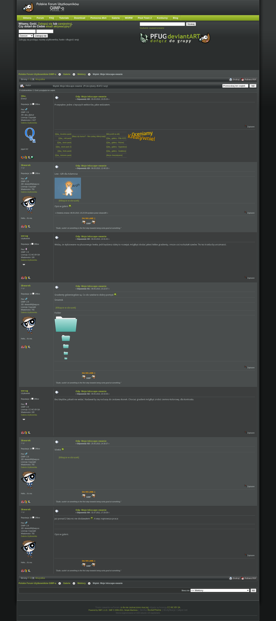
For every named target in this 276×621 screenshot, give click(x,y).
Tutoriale (64, 18)
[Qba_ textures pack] (63, 155)
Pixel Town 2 (145, 18)
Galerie (66, 74)
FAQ (51, 18)
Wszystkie (40, 79)
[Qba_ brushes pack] (63, 134)
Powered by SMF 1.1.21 (98, 610)
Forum (40, 18)
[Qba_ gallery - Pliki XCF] (116, 138)
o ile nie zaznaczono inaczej (134, 607)
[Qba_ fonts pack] (64, 151)
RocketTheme (154, 609)
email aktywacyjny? (58, 26)
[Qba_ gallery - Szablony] (116, 151)
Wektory (81, 74)
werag (24, 235)
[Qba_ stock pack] (64, 143)
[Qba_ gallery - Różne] (115, 143)
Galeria (116, 18)
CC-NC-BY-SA (173, 607)
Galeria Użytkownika (29, 123)
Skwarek (26, 165)
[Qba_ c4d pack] (64, 138)
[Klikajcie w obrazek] (68, 199)
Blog (175, 18)
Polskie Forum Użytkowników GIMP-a (37, 74)
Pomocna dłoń (98, 18)
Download (79, 18)
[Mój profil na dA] (113, 134)
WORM (129, 18)
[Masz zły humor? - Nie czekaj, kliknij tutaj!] (89, 136)
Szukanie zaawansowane (152, 27)
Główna (27, 18)
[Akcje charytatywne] (114, 155)
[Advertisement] (85, 59)
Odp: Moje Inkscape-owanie (91, 96)
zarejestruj (65, 23)
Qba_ (23, 96)
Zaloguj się (45, 23)
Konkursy (162, 18)
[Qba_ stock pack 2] (63, 147)
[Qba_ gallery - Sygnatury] (116, 147)
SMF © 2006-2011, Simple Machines (123, 610)
